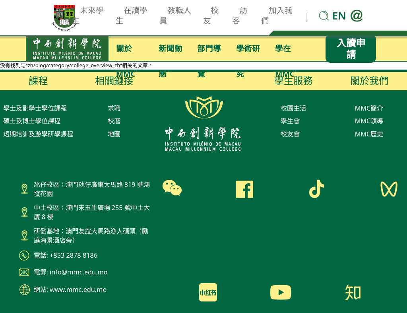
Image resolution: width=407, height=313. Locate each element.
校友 (211, 15)
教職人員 (175, 15)
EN (339, 15)
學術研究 (248, 52)
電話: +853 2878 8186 (66, 255)
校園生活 (293, 108)
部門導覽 (209, 52)
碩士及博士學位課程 (31, 121)
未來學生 (88, 15)
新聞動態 (170, 52)
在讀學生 (131, 15)
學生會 (290, 121)
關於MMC (126, 52)
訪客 (240, 15)
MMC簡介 (369, 108)
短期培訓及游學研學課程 (38, 134)
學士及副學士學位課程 (35, 108)
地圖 (114, 134)
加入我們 (277, 15)
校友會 (290, 134)
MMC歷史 (369, 134)
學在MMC (285, 52)
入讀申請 (351, 48)
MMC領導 (369, 121)
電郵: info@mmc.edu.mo (71, 272)
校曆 (114, 121)
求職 (114, 108)
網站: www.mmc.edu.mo (70, 289)
